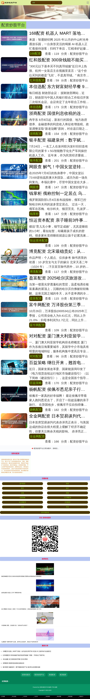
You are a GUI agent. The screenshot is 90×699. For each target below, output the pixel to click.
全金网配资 (37, 436)
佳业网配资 (22, 502)
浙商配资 (36, 133)
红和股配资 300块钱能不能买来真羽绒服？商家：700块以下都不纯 (23, 655)
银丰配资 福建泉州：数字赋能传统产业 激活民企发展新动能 (21, 667)
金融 (22, 493)
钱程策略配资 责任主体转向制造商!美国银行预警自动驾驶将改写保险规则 (21, 576)
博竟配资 (36, 271)
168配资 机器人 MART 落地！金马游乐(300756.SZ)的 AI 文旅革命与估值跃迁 (27, 651)
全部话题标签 (45, 512)
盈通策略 (22, 497)
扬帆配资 (36, 409)
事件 (22, 488)
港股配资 (52, 675)
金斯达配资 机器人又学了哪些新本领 (11, 592)
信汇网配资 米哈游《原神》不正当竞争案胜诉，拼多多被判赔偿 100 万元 (21, 609)
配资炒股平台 (39, 675)
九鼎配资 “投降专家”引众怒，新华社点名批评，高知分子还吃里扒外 (19, 641)
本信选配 (36, 107)
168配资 (35, 53)
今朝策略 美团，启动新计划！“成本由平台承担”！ (14, 625)
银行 (67, 488)
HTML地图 (54, 687)
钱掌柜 (34, 213)
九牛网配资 (67, 497)
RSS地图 (48, 687)
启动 (22, 507)
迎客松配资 (26, 675)
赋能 (67, 493)
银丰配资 (36, 160)
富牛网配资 (37, 325)
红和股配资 (37, 80)
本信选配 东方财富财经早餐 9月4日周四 (15, 659)
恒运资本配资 (39, 240)
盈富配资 (36, 298)
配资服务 (63, 675)
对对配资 (36, 356)
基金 (67, 507)
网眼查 (34, 187)
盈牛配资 (22, 483)
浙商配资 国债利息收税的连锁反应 (13, 663)
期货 (67, 483)
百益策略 (36, 383)
